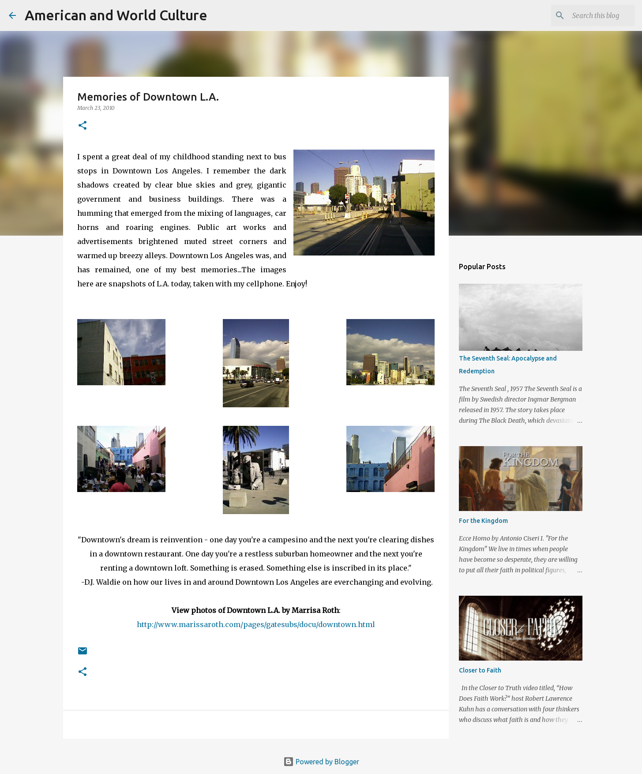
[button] (82, 126)
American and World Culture (116, 15)
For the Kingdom (483, 520)
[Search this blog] (588, 15)
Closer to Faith (480, 670)
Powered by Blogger (321, 762)
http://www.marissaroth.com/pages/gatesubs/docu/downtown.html (256, 624)
